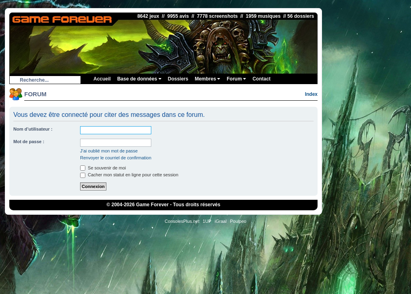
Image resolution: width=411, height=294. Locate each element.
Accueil (102, 79)
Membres (207, 79)
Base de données (139, 79)
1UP (207, 221)
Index (311, 94)
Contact (261, 79)
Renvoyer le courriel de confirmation (115, 157)
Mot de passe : (28, 141)
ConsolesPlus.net (182, 221)
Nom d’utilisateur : (33, 129)
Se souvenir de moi (103, 167)
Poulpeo (238, 221)
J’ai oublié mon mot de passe (109, 150)
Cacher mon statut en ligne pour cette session (129, 174)
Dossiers (178, 79)
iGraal (221, 221)
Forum (236, 79)
